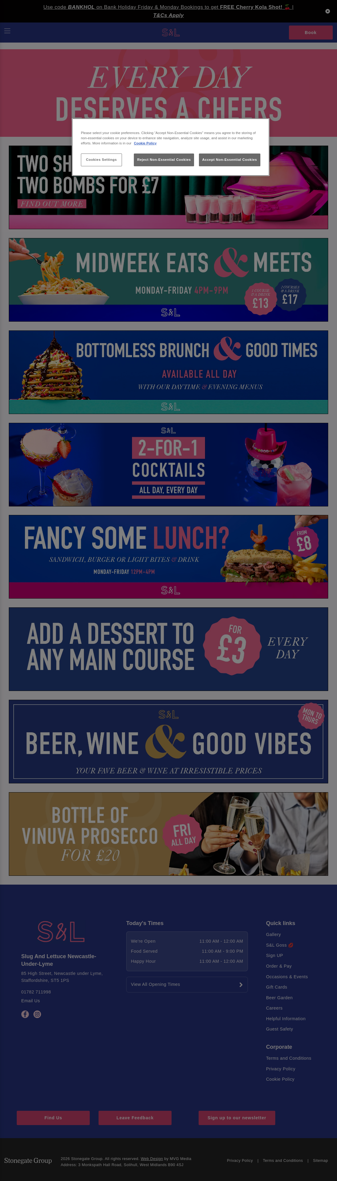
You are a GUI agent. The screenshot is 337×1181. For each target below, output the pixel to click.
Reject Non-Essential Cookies (164, 159)
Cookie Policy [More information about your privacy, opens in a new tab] (145, 143)
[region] (170, 147)
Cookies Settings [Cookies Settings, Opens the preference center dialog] (101, 159)
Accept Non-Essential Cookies (229, 159)
